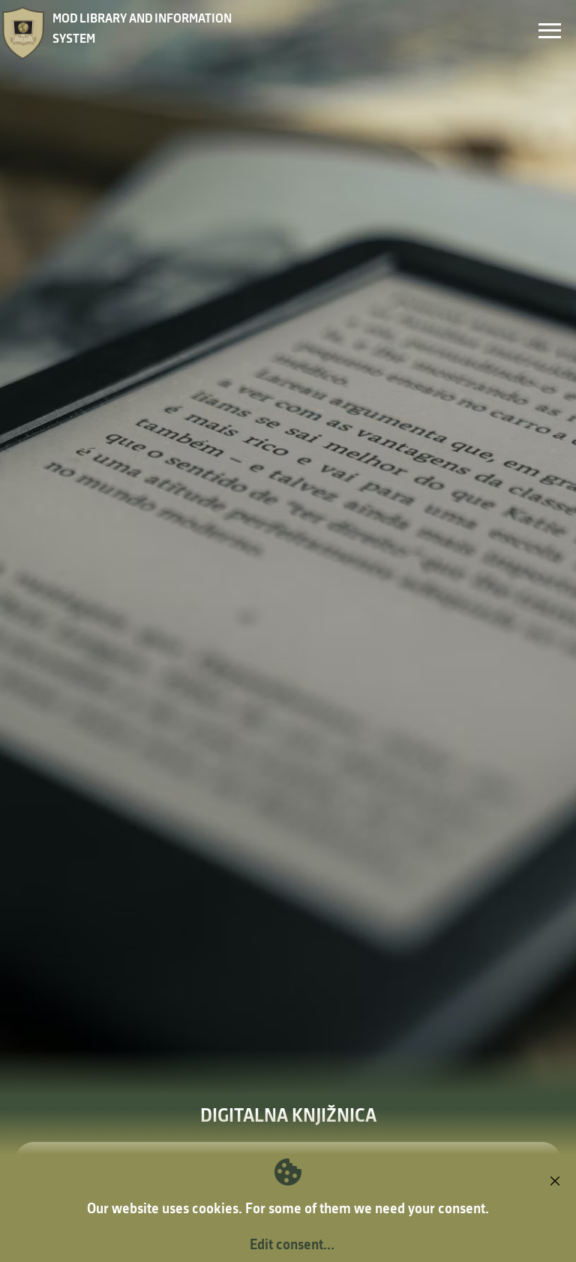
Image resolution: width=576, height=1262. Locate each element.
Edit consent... (292, 1244)
